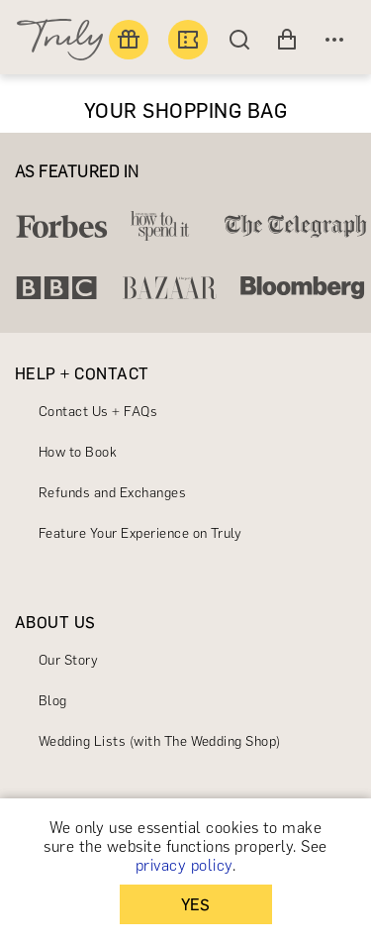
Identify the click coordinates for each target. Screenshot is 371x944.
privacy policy (184, 865)
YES (195, 904)
